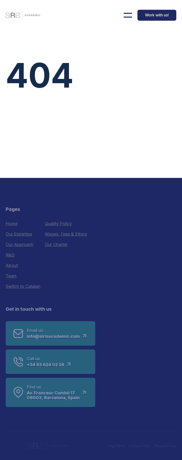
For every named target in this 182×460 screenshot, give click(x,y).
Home (12, 223)
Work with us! (157, 15)
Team (11, 275)
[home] (23, 15)
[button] (127, 15)
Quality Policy (58, 223)
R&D (10, 254)
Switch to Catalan (23, 286)
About (12, 265)
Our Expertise (19, 234)
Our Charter (56, 244)
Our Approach (19, 244)
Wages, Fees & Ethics (66, 234)
